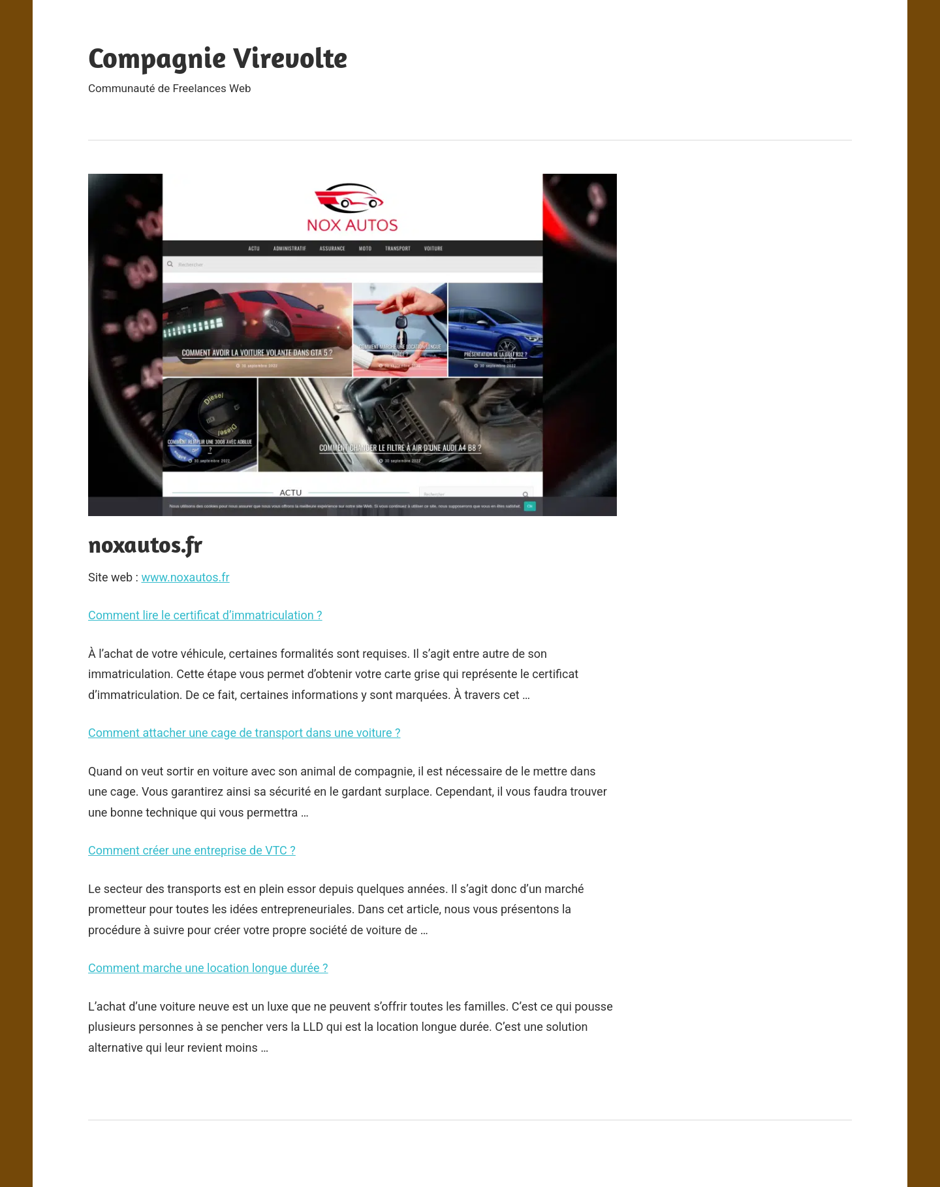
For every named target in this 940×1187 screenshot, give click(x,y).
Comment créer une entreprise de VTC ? (192, 850)
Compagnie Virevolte (217, 57)
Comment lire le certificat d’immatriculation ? (205, 615)
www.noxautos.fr (185, 577)
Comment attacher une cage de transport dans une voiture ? (244, 733)
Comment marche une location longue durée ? (208, 968)
